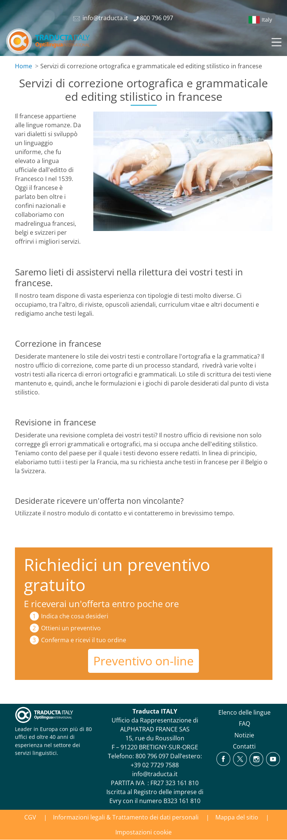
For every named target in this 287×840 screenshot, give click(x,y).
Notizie (244, 735)
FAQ (244, 723)
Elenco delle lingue (244, 712)
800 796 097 (152, 756)
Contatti (244, 746)
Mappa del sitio (236, 817)
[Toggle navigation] (275, 41)
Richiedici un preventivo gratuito (117, 574)
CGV (30, 817)
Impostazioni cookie (143, 832)
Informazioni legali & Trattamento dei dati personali (126, 817)
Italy (267, 19)
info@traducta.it (155, 774)
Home (23, 66)
